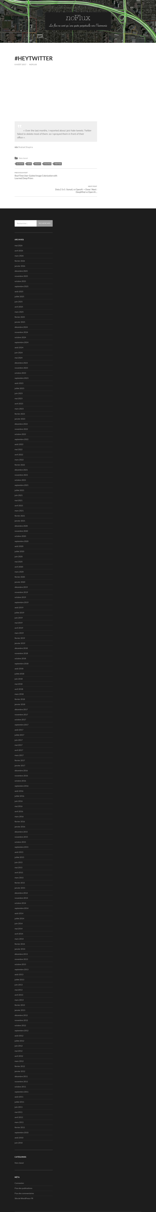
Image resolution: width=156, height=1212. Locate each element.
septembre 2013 (21, 955)
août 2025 (19, 277)
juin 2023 (19, 379)
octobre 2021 (20, 466)
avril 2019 (19, 614)
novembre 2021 (21, 461)
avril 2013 (19, 981)
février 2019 (20, 624)
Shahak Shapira (26, 147)
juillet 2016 (19, 782)
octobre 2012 (20, 1012)
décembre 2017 (21, 696)
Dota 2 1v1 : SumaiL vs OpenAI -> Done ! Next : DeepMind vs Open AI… (77, 176)
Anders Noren (128, 1202)
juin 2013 (19, 971)
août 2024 (19, 334)
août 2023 (19, 369)
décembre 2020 (21, 512)
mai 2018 (18, 670)
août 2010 (19, 1124)
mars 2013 (19, 986)
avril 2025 (19, 293)
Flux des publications (23, 1174)
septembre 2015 (21, 833)
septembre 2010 (21, 1119)
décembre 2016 (21, 757)
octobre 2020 (20, 522)
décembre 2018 (21, 634)
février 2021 (20, 502)
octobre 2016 (20, 767)
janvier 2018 (20, 690)
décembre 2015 (21, 818)
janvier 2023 (20, 405)
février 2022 (20, 451)
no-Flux (25, 1202)
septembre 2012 (21, 1017)
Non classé (23, 158)
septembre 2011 (21, 1078)
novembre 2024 (21, 318)
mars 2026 (19, 242)
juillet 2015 (19, 843)
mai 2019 (18, 609)
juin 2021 (19, 481)
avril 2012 (19, 1042)
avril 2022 (19, 441)
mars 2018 (19, 680)
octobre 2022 (20, 420)
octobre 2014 (20, 889)
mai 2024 (18, 344)
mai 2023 (18, 385)
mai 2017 (18, 731)
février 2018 (20, 685)
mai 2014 (18, 915)
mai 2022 (18, 436)
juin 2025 (19, 288)
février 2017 (20, 747)
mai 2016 (18, 792)
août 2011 (19, 1083)
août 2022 (19, 430)
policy (37, 164)
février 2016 (20, 808)
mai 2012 (18, 1037)
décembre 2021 (21, 456)
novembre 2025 (21, 262)
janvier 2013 (20, 996)
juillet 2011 (19, 1088)
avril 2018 (19, 675)
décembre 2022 (21, 410)
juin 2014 (19, 910)
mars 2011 (19, 1108)
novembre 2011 (21, 1068)
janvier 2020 (20, 568)
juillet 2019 (19, 599)
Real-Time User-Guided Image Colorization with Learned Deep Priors (35, 176)
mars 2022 (19, 446)
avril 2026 (19, 237)
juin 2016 (19, 787)
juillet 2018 (19, 660)
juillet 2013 (19, 966)
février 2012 (20, 1052)
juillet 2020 (19, 537)
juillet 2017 (19, 721)
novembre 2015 (21, 823)
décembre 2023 (21, 349)
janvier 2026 (20, 252)
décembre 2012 (21, 1001)
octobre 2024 (20, 323)
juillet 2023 (19, 374)
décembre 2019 (21, 573)
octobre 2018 (20, 645)
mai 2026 (18, 232)
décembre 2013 (21, 940)
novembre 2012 (21, 1006)
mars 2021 (19, 497)
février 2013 (20, 991)
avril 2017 (19, 736)
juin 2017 (19, 726)
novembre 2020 (21, 517)
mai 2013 (18, 976)
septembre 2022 (21, 425)
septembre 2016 (21, 772)
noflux (33, 64)
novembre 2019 (21, 578)
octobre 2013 (20, 950)
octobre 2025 (20, 267)
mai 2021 (18, 487)
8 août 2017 (20, 64)
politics (47, 164)
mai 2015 (18, 853)
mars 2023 (19, 395)
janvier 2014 (20, 935)
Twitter (58, 164)
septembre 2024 (21, 328)
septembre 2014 (21, 894)
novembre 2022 (21, 415)
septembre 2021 (21, 471)
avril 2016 (19, 797)
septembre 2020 (21, 527)
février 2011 (20, 1113)
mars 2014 (19, 925)
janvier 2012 (20, 1057)
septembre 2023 (21, 364)
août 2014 (19, 899)
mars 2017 (19, 741)
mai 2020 (18, 548)
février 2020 (20, 563)
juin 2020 (19, 543)
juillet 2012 (19, 1027)
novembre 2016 (21, 762)
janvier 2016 (20, 813)
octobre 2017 (20, 706)
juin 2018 (19, 665)
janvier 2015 (20, 874)
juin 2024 (19, 339)
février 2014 (20, 930)
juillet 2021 (19, 476)
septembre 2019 (21, 588)
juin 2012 (19, 1032)
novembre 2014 (21, 884)
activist (20, 164)
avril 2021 (19, 492)
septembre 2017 (21, 711)
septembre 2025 (21, 272)
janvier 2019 (20, 629)
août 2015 (19, 838)
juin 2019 (19, 604)
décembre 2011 (21, 1063)
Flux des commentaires (24, 1179)
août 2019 (19, 594)
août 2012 (19, 1022)
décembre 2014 (21, 879)
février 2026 (20, 247)
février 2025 (20, 303)
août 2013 (19, 961)
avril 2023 (19, 390)
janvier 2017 (20, 752)
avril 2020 (19, 553)
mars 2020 (19, 558)
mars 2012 (19, 1047)
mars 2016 (19, 802)
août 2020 (19, 532)
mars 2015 (19, 864)
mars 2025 (19, 298)
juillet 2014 (19, 904)
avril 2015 (19, 859)
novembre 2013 (21, 945)
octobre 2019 (20, 583)
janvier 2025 (20, 308)
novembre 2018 (21, 639)
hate (29, 164)
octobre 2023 (20, 359)
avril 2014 (19, 920)
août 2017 (19, 716)
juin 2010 (19, 1129)
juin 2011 (19, 1093)
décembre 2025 (21, 257)
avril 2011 (19, 1103)
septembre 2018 (21, 650)
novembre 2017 (21, 701)
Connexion (19, 1169)
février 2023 (20, 400)
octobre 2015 (20, 828)
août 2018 (19, 655)
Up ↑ (139, 1202)
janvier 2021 (20, 507)
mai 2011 (18, 1098)
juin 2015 (19, 848)
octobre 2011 (20, 1073)
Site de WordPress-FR (24, 1184)
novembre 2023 (21, 354)
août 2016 (19, 777)
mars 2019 (19, 619)
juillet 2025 (19, 283)
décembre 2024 (21, 313)
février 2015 (20, 869)
